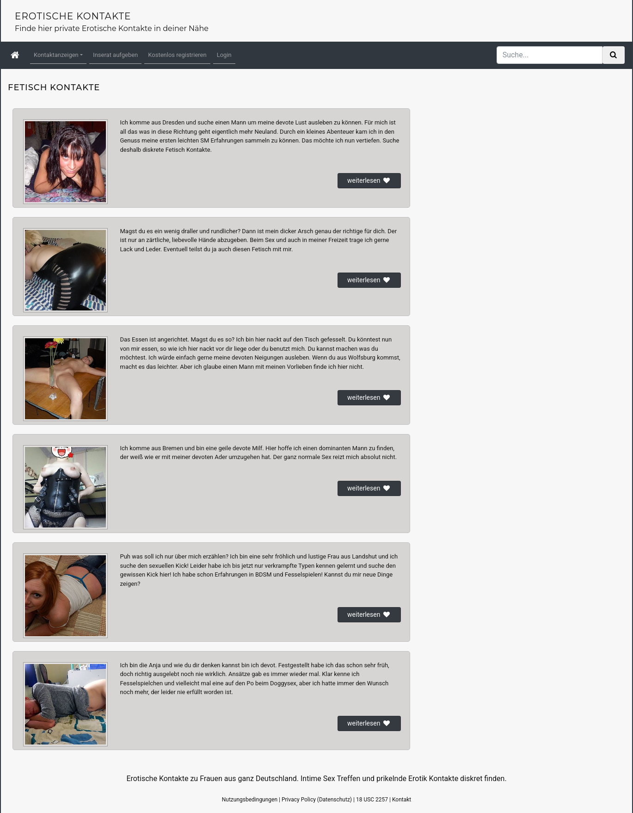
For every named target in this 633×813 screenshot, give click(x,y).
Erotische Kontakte (73, 16)
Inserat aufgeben (115, 54)
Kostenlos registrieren (177, 54)
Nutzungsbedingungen (249, 799)
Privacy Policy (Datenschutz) (317, 799)
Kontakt (401, 799)
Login (224, 54)
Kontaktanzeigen (56, 54)
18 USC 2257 (372, 799)
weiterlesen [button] (369, 180)
